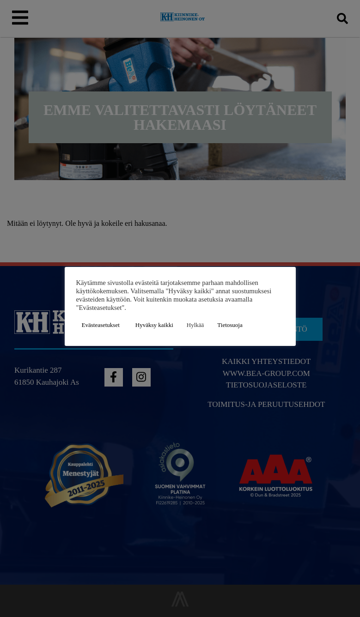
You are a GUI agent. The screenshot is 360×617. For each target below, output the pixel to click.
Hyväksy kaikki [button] (154, 324)
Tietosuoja (229, 324)
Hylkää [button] (195, 324)
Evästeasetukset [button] (101, 324)
